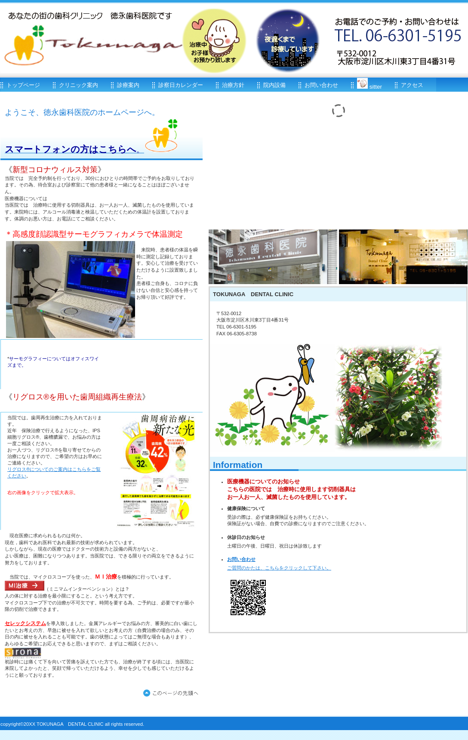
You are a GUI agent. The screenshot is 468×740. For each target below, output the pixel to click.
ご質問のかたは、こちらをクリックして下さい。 (279, 567)
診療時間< (273, 256)
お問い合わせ (241, 559)
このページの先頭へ (172, 693)
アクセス (403, 256)
